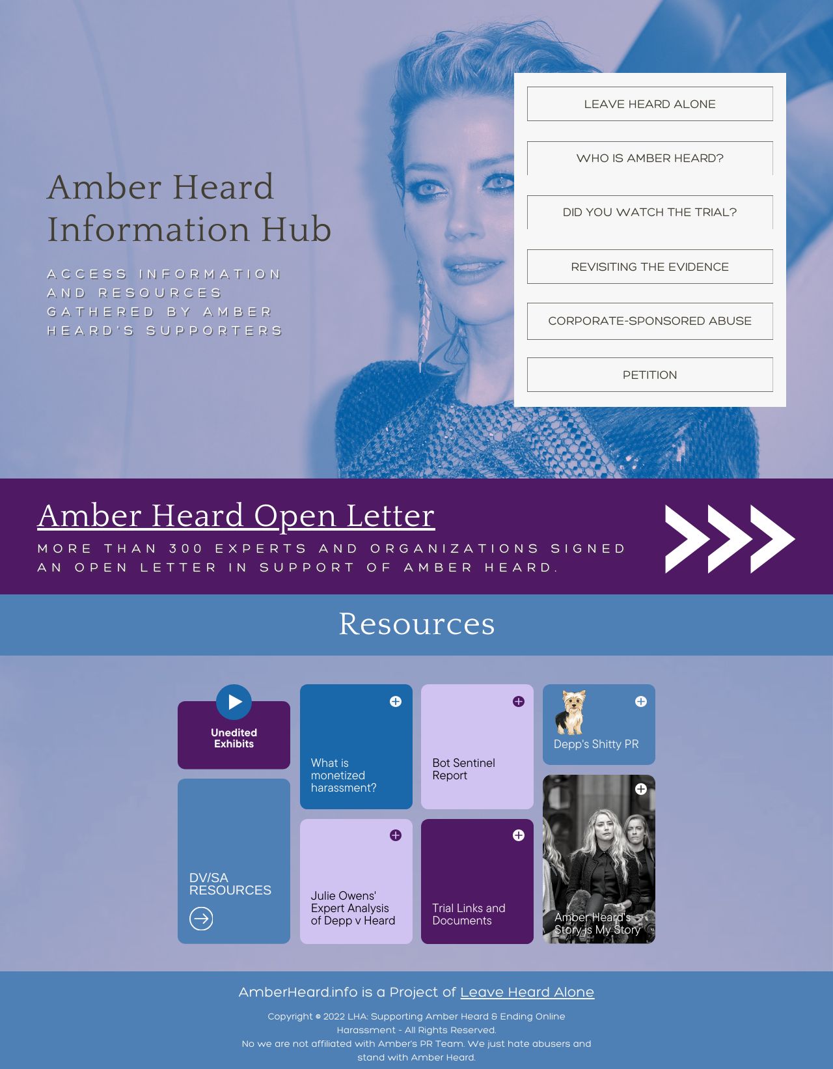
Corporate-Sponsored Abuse (650, 320)
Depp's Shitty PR (596, 743)
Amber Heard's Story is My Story (597, 923)
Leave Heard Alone (650, 103)
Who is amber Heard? (650, 157)
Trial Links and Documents (469, 914)
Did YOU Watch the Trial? (650, 211)
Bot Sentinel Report (463, 769)
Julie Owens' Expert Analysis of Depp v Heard (353, 907)
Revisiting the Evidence (650, 266)
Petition (650, 374)
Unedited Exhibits (234, 738)
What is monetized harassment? (344, 775)
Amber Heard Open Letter (236, 516)
